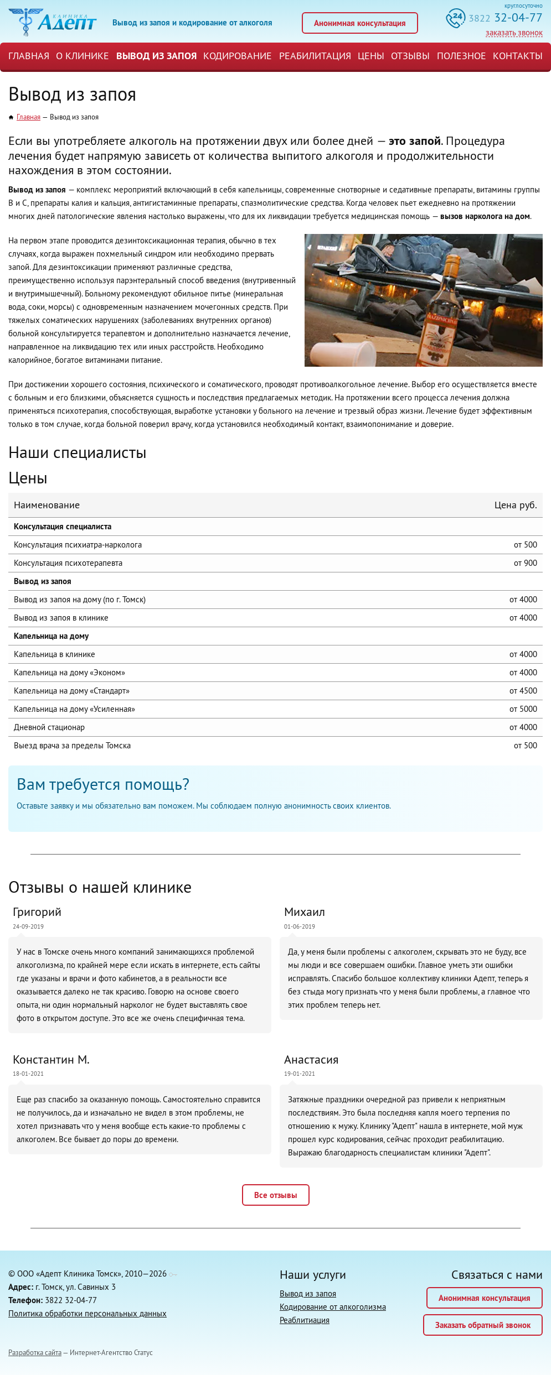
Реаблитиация (304, 1320)
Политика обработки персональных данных (87, 1313)
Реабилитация (315, 55)
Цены (371, 55)
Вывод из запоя (156, 55)
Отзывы (410, 55)
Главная (28, 55)
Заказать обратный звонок (483, 1325)
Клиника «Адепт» (52, 22)
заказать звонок (514, 32)
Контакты (518, 55)
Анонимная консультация (360, 23)
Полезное (461, 55)
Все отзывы (275, 1195)
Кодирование (237, 55)
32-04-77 (505, 17)
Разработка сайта (34, 1352)
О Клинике (82, 55)
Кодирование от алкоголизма (333, 1306)
